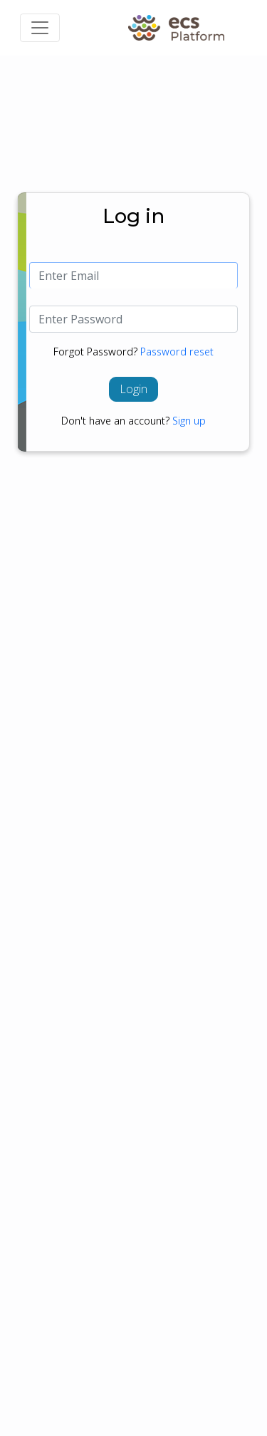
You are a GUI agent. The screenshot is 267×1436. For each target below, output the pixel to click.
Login (133, 389)
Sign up (189, 420)
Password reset (177, 351)
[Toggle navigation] (40, 28)
